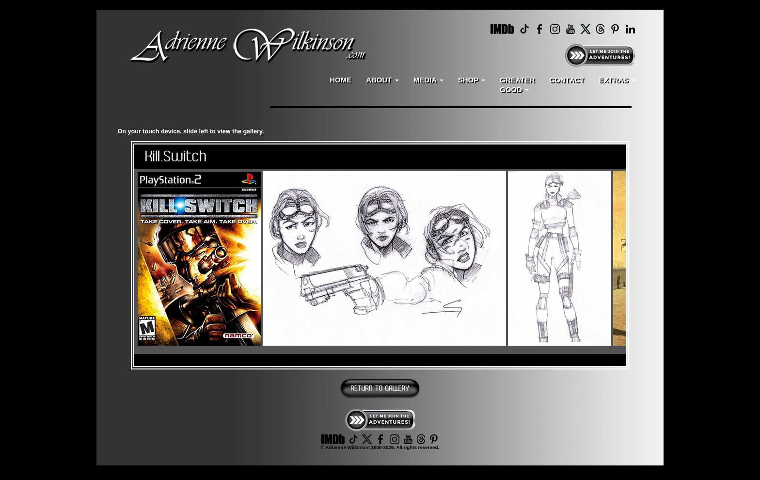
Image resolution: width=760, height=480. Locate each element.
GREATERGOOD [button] (517, 85)
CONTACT (566, 80)
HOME (340, 80)
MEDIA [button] (428, 80)
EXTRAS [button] (617, 80)
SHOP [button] (471, 80)
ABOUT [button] (382, 80)
